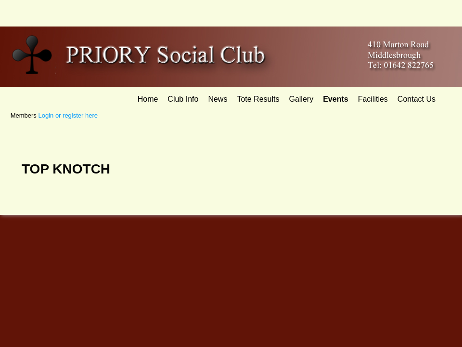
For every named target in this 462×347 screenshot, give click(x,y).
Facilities (373, 99)
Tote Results (258, 99)
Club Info (182, 99)
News (217, 99)
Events (335, 99)
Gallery (301, 99)
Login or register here (68, 115)
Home (148, 99)
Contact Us (417, 99)
